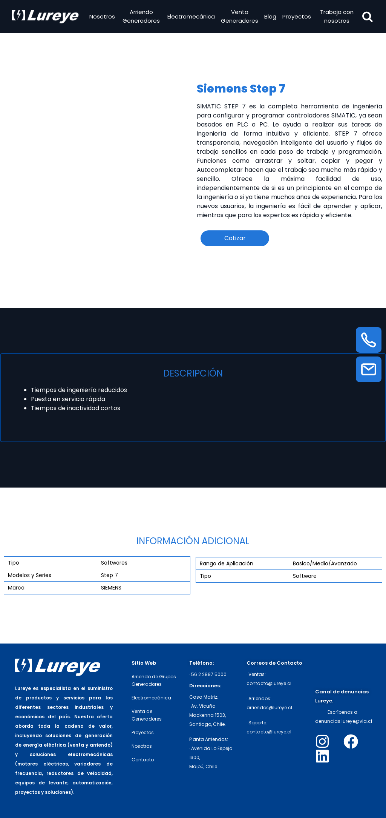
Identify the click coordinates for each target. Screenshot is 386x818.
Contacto (143, 759)
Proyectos (296, 17)
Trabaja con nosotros (335, 17)
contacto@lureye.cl (269, 683)
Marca (16, 587)
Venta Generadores (239, 17)
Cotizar (235, 238)
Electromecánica (190, 17)
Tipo (13, 562)
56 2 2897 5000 (209, 674)
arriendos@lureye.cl (269, 707)
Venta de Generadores (147, 715)
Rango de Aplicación (226, 563)
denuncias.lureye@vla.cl (343, 721)
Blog (270, 17)
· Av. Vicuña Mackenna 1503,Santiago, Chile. (207, 715)
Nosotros (103, 17)
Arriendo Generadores (141, 17)
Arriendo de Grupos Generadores (154, 680)
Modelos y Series (29, 575)
